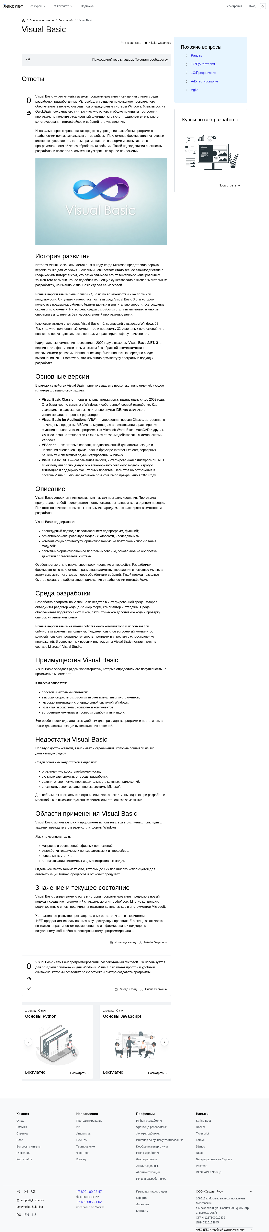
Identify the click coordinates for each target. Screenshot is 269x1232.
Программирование (89, 1120)
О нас (20, 1120)
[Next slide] (164, 1042)
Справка (22, 1133)
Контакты (142, 1210)
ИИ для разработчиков (151, 1178)
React (199, 1152)
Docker (200, 1127)
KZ (34, 1215)
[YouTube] (26, 1192)
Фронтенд (82, 1152)
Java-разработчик (148, 1133)
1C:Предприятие (203, 73)
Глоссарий (65, 20)
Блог (19, 1140)
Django (200, 1146)
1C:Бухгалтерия (203, 64)
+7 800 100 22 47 (89, 1192)
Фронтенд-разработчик (151, 1127)
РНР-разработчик (147, 1152)
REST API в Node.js (208, 1172)
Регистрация (233, 6)
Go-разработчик (146, 1159)
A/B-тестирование (204, 81)
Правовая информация (151, 1191)
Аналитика (83, 1133)
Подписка (87, 6)
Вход (252, 6)
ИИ (78, 1127)
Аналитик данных (147, 1165)
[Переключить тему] (263, 6)
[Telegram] (18, 1192)
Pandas (196, 55)
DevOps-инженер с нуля (152, 1146)
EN (26, 1215)
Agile (194, 90)
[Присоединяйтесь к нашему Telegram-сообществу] (96, 60)
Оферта (141, 1197)
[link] (96, 60)
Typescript (202, 1133)
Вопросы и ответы (42, 20)
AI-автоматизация (148, 1172)
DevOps (81, 1140)
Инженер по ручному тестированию (159, 1140)
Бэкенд (81, 1159)
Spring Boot (203, 1120)
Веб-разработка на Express (214, 1159)
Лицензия (142, 1204)
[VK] (33, 1192)
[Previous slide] (28, 1042)
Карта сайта (24, 1159)
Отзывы (21, 1127)
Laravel (200, 1140)
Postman (201, 1165)
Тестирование (85, 1146)
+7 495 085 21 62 (89, 1202)
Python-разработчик (149, 1120)
